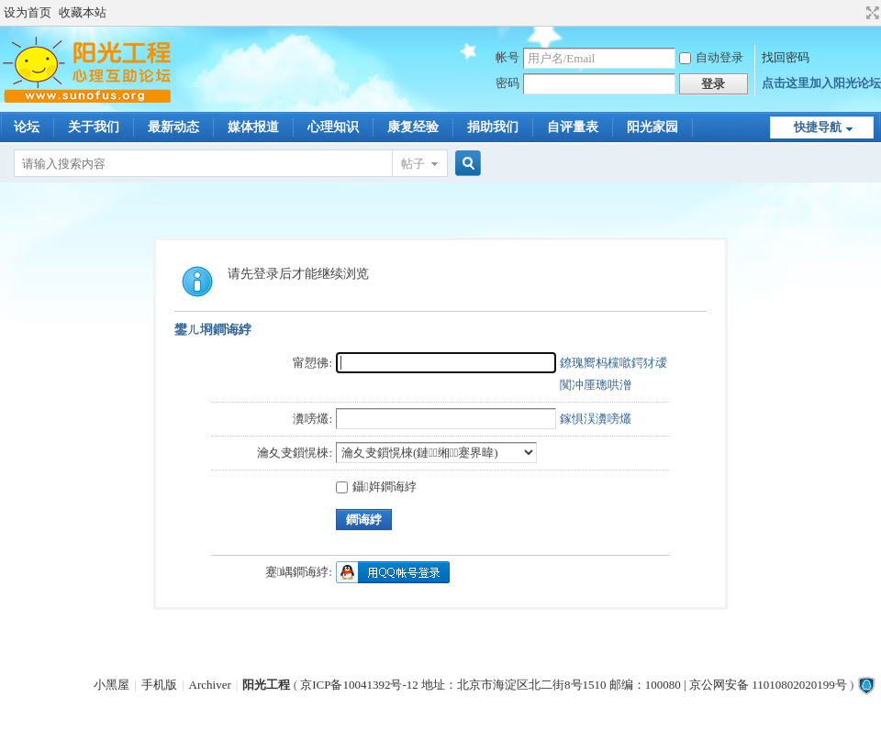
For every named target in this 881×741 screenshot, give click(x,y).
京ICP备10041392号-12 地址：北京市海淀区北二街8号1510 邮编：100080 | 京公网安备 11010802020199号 (573, 684)
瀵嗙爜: (312, 419)
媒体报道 (253, 127)
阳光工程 (266, 684)
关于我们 (93, 127)
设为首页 (27, 12)
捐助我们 (493, 127)
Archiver (210, 684)
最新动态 (173, 127)
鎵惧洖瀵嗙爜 (595, 419)
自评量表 (572, 127)
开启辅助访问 (855, 13)
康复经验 (413, 127)
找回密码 (785, 57)
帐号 (507, 57)
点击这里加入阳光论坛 (821, 83)
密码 (507, 83)
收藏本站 (82, 12)
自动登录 (711, 57)
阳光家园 (652, 127)
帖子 (413, 164)
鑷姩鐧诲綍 (376, 486)
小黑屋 (111, 684)
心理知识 (333, 127)
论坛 (26, 127)
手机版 (159, 684)
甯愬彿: (312, 363)
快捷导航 (818, 127)
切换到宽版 (870, 13)
